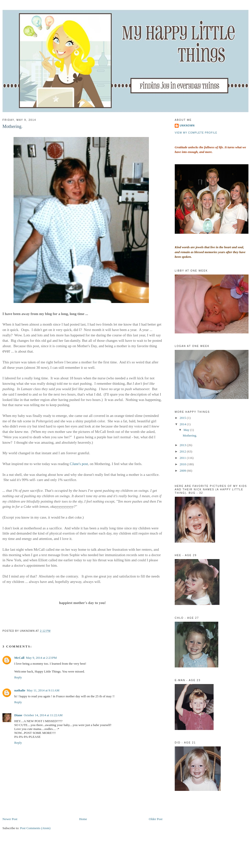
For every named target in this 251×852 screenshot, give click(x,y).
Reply (18, 677)
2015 (183, 418)
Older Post (155, 819)
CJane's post (79, 464)
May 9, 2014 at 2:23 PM (41, 658)
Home (83, 819)
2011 (183, 458)
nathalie (19, 690)
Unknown (187, 125)
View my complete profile (196, 132)
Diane (18, 715)
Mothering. (12, 126)
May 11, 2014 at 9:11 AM (43, 690)
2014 (183, 424)
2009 (183, 470)
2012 (183, 451)
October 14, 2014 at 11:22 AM (43, 715)
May (187, 430)
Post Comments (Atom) (35, 828)
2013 (183, 445)
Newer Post (9, 819)
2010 (183, 464)
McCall (19, 658)
